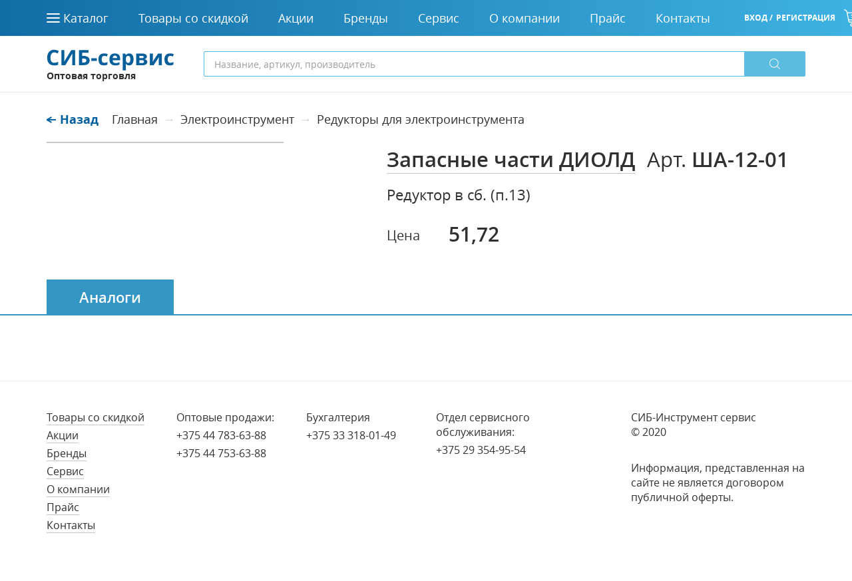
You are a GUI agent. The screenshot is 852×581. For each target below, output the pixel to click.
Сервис (65, 471)
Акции (63, 435)
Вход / (758, 17)
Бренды (67, 453)
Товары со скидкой (95, 417)
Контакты (71, 525)
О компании (78, 489)
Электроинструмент (237, 119)
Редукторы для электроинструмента (421, 119)
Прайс (63, 507)
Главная (135, 119)
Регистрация (805, 17)
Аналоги (110, 297)
